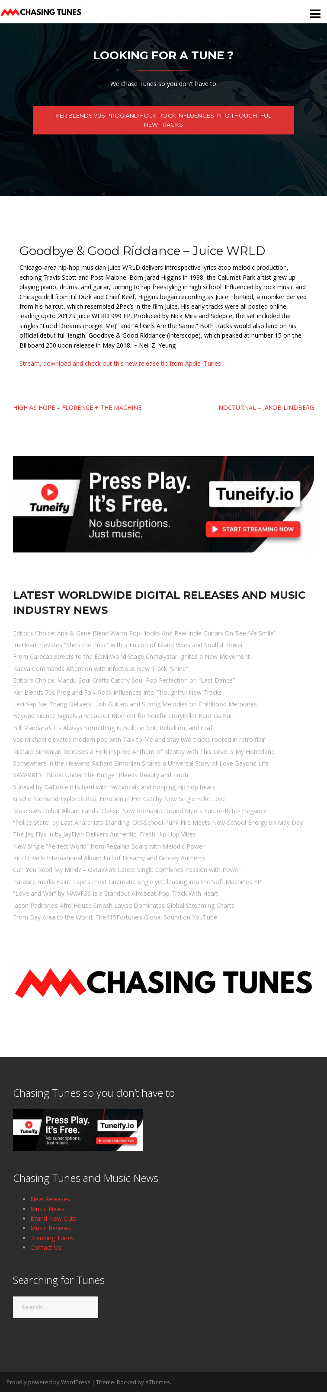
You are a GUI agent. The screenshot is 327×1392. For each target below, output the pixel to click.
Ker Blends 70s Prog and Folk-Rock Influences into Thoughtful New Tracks (163, 120)
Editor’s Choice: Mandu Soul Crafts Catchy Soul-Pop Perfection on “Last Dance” (124, 680)
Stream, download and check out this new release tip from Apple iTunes (121, 363)
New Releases (50, 1199)
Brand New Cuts (53, 1218)
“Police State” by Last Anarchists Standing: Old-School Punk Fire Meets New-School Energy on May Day (158, 822)
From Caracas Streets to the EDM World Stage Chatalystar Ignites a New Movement (131, 656)
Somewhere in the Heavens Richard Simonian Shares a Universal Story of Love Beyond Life (141, 763)
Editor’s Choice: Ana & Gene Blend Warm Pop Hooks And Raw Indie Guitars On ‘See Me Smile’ (144, 633)
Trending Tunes (52, 1238)
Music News (47, 1209)
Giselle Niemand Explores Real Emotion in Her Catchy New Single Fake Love (119, 799)
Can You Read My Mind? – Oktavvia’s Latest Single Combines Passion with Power (126, 869)
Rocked (126, 1382)
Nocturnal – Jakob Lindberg (266, 407)
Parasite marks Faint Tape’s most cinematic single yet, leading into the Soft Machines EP (137, 882)
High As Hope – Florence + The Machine (77, 407)
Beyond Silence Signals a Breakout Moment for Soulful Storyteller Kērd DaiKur (122, 716)
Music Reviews (50, 1228)
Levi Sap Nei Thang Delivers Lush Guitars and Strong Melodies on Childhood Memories (135, 704)
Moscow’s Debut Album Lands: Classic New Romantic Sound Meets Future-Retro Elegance (140, 811)
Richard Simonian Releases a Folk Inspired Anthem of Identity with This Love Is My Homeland (144, 751)
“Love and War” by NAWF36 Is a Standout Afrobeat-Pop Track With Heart (115, 893)
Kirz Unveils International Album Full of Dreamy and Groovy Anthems (109, 858)
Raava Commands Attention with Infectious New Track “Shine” (100, 668)
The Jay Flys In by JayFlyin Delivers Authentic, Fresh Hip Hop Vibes (104, 834)
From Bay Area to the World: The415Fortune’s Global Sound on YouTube (115, 917)
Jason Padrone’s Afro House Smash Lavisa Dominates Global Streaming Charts (123, 905)
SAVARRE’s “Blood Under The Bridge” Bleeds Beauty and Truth (100, 775)
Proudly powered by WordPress (48, 1382)
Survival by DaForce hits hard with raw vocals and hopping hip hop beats (114, 787)
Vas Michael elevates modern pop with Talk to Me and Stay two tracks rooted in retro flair (139, 739)
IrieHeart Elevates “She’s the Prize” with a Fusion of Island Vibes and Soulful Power (128, 645)
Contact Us (45, 1247)
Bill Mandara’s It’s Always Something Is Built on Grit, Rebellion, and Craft (114, 728)
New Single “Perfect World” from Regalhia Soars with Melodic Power (109, 846)
